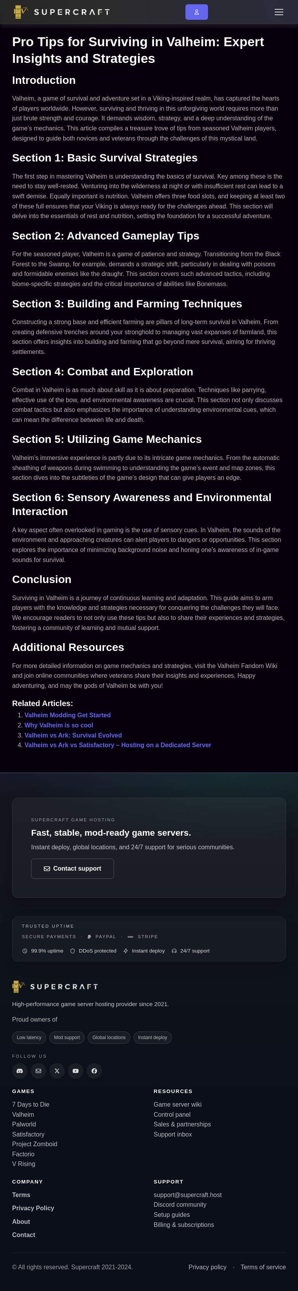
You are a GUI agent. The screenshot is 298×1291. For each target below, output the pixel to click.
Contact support (72, 868)
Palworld (24, 1124)
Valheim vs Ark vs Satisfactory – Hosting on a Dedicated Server (117, 745)
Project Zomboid (34, 1144)
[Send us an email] (38, 1071)
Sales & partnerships (182, 1124)
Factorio (23, 1154)
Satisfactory (28, 1134)
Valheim (23, 1114)
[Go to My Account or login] (196, 12)
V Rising (23, 1164)
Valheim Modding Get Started (67, 715)
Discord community (180, 1204)
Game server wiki (178, 1104)
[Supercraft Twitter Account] (57, 1071)
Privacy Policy (33, 1208)
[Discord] (20, 1071)
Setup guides (172, 1214)
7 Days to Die (30, 1104)
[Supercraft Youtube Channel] (75, 1071)
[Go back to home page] (66, 12)
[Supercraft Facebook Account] (94, 1071)
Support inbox (173, 1134)
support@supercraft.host (188, 1195)
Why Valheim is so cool (58, 725)
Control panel (172, 1114)
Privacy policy (208, 1267)
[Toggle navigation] (278, 12)
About (21, 1221)
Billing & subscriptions (184, 1225)
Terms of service (263, 1267)
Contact (23, 1235)
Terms (21, 1195)
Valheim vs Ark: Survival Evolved (73, 735)
